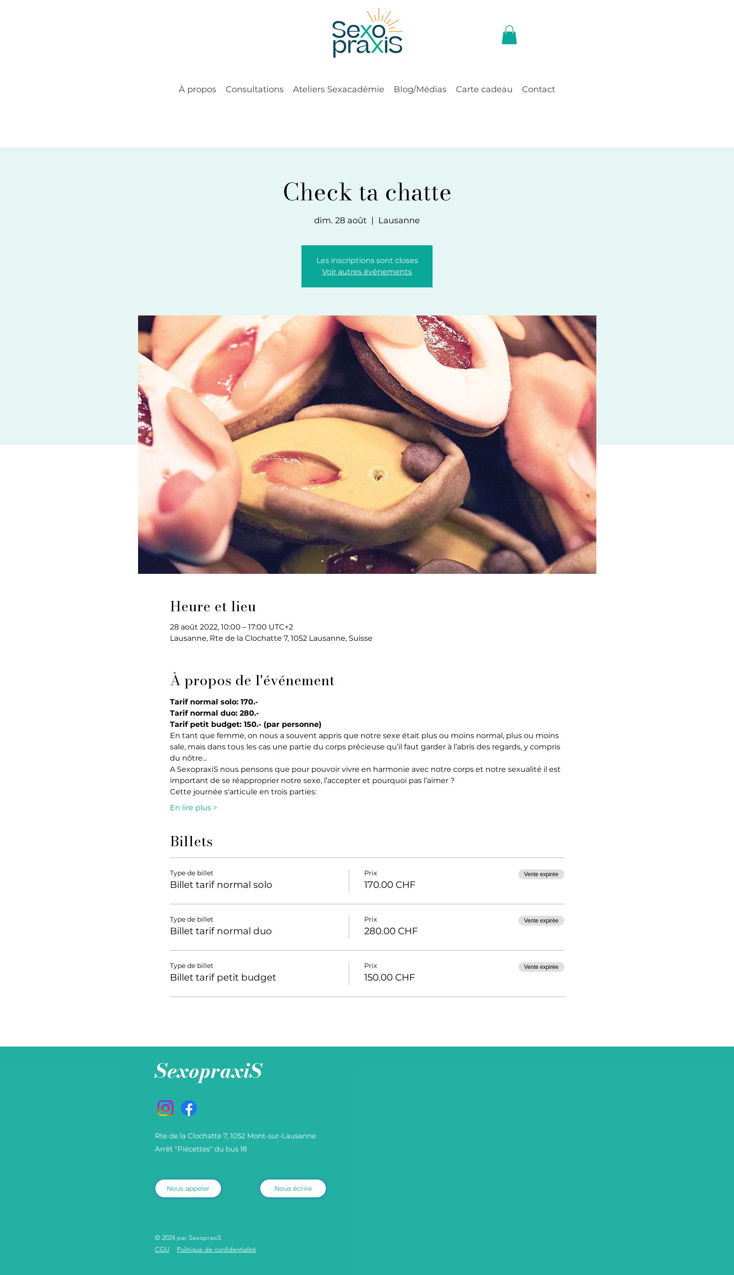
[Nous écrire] (293, 1188)
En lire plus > (193, 807)
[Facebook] (188, 1108)
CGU (162, 1249)
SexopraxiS (208, 1070)
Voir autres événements (367, 271)
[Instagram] (165, 1108)
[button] (509, 34)
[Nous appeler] (188, 1188)
